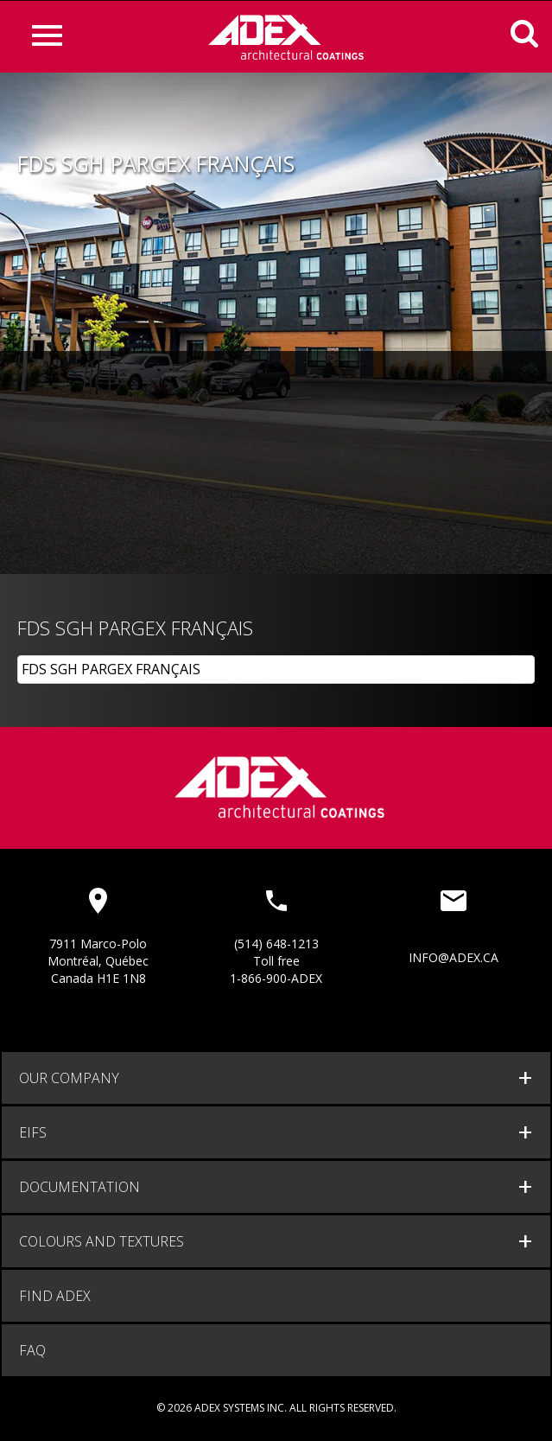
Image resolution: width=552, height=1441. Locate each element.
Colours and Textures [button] (101, 1241)
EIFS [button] (33, 1132)
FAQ (32, 1350)
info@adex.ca (453, 957)
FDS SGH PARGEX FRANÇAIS (111, 669)
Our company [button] (69, 1077)
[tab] (276, 1078)
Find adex (55, 1295)
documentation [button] (79, 1186)
